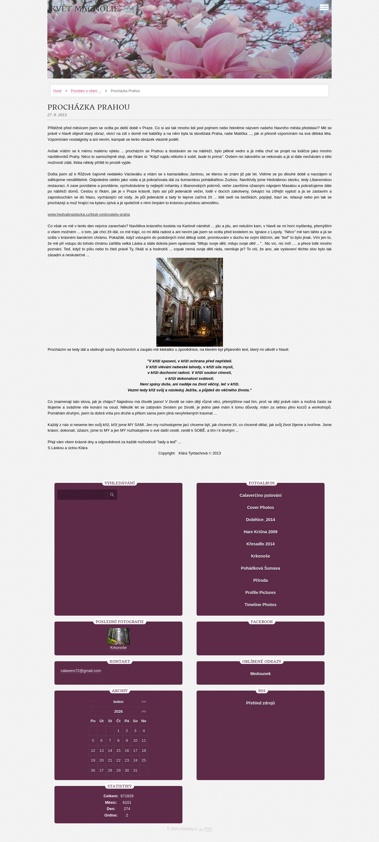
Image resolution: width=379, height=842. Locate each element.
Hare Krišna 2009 (260, 531)
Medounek (260, 673)
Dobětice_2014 (260, 519)
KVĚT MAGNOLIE (84, 9)
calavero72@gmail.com (81, 670)
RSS (208, 829)
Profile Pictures (260, 592)
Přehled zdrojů (260, 703)
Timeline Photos (261, 604)
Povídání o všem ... (86, 91)
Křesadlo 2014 (261, 544)
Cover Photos (260, 507)
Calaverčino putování (261, 495)
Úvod (57, 91)
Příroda (260, 580)
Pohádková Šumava (260, 568)
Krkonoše (260, 556)
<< (93, 701)
